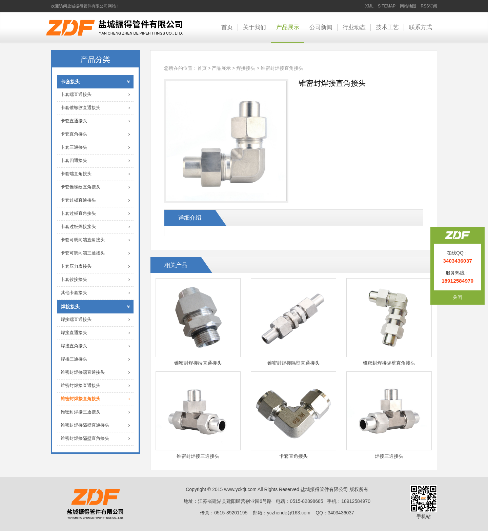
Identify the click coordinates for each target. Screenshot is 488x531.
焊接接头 (95, 306)
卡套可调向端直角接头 (95, 240)
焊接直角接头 (95, 346)
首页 (227, 27)
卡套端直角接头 (95, 174)
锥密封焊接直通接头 (95, 385)
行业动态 (354, 27)
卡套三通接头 (95, 147)
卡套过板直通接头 (95, 200)
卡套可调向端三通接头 (95, 253)
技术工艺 (387, 27)
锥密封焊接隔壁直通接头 (95, 425)
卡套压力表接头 (95, 266)
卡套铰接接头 (95, 279)
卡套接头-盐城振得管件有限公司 (114, 28)
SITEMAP (386, 6)
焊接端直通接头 (95, 319)
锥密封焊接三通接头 (95, 412)
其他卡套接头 (95, 292)
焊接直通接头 (95, 332)
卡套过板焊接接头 (95, 226)
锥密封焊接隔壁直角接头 (95, 438)
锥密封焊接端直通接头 (95, 372)
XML (369, 6)
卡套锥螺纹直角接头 (95, 187)
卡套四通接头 (95, 160)
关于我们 (254, 27)
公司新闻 (320, 27)
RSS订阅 (429, 6)
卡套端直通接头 (95, 94)
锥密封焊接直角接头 (95, 399)
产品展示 (287, 27)
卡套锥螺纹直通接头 (95, 107)
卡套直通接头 (95, 121)
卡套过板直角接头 (95, 213)
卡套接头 (95, 81)
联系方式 (420, 27)
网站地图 (408, 6)
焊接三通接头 (95, 359)
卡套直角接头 (95, 134)
